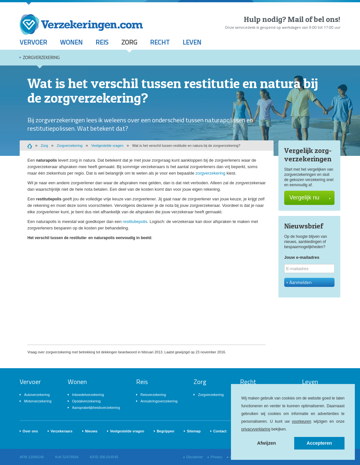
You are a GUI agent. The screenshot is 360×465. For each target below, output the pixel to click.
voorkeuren (301, 421)
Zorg (129, 42)
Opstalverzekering (86, 401)
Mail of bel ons (313, 19)
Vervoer (33, 42)
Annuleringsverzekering (158, 401)
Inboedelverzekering (88, 395)
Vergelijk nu (309, 197)
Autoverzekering (37, 395)
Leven (192, 42)
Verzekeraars (62, 431)
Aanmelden (299, 282)
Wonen (71, 42)
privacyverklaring (255, 429)
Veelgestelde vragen (107, 145)
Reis (101, 42)
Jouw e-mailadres (301, 257)
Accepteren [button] (319, 443)
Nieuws (91, 431)
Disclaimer (194, 457)
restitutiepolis (135, 221)
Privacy (216, 457)
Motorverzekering (38, 401)
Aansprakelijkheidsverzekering (96, 407)
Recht (160, 42)
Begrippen (165, 431)
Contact (219, 431)
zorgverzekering (210, 173)
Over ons (30, 431)
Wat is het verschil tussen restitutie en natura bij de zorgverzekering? (186, 145)
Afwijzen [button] (266, 443)
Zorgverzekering (41, 57)
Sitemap (194, 431)
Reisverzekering (153, 395)
